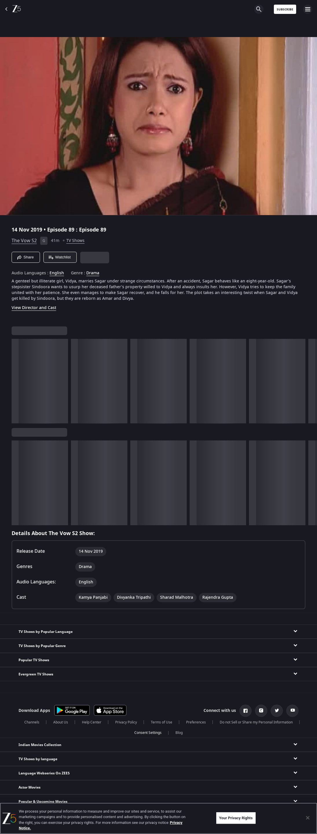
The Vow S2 (24, 240)
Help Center (91, 722)
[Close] (307, 817)
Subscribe (285, 9)
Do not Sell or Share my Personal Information (256, 722)
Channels (31, 722)
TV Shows (75, 241)
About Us (60, 722)
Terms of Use (161, 722)
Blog (179, 732)
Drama (92, 273)
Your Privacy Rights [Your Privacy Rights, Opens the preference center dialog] (236, 818)
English (57, 273)
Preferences (196, 722)
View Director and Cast (34, 308)
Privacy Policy (126, 722)
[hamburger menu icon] (307, 9)
